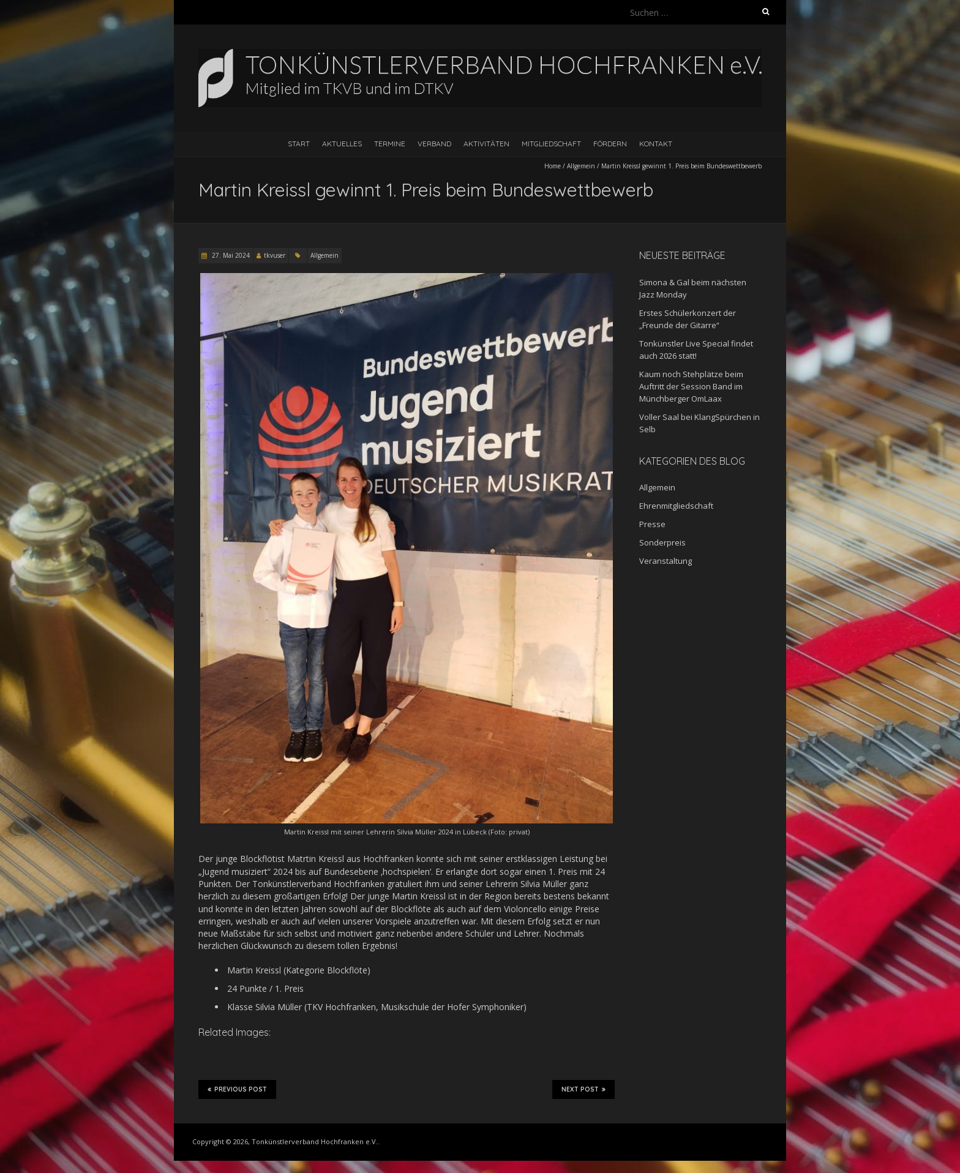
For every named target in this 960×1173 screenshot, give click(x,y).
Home (552, 166)
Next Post (583, 1089)
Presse (652, 524)
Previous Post (237, 1089)
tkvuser (274, 255)
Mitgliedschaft (551, 143)
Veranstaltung (665, 560)
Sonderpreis (662, 542)
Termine (389, 143)
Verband (434, 143)
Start (299, 143)
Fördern (610, 143)
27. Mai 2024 (230, 255)
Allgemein (581, 166)
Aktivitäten (486, 143)
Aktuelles (342, 143)
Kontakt (655, 143)
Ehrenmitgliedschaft (676, 505)
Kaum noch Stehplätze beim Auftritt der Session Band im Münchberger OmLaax (691, 386)
